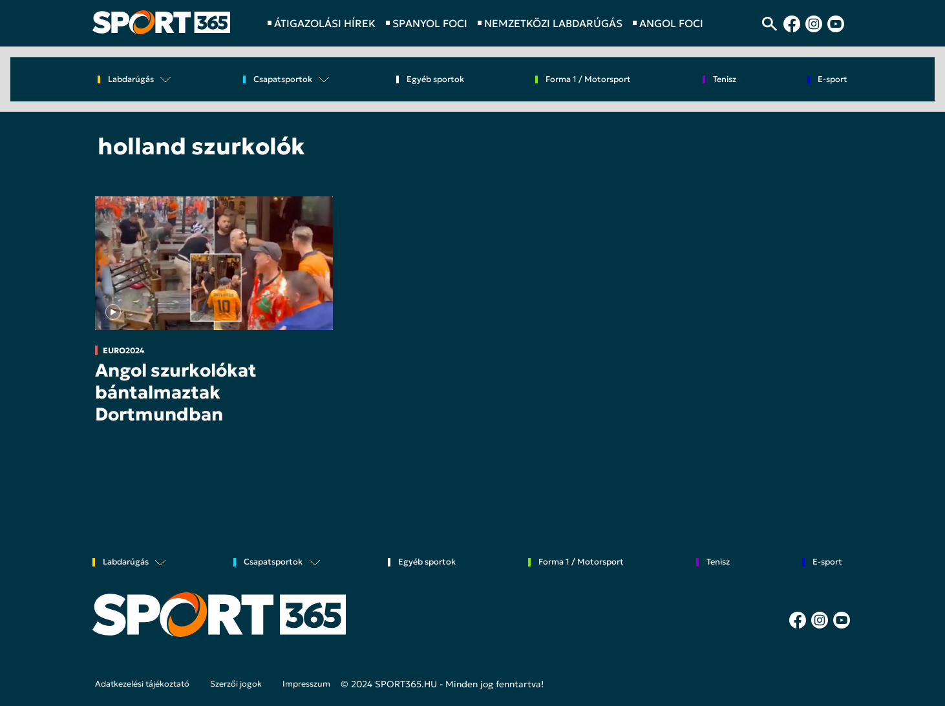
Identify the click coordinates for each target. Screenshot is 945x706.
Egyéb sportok (435, 80)
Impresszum (306, 684)
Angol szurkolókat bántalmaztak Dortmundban (176, 392)
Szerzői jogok (236, 684)
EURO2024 (123, 350)
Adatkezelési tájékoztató (142, 684)
